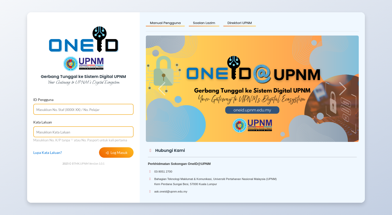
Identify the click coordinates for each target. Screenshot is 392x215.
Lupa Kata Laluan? (47, 152)
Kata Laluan (42, 122)
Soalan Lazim (204, 22)
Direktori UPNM (239, 22)
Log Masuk (116, 152)
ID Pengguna (43, 99)
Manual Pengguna (165, 22)
